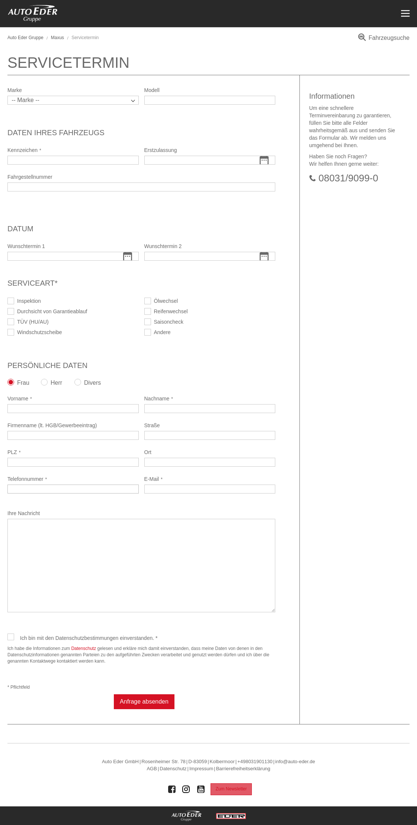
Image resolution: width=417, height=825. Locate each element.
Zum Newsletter (231, 788)
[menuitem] (383, 40)
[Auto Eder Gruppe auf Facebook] (172, 789)
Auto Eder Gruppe (25, 37)
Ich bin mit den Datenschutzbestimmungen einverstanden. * (89, 638)
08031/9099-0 (348, 178)
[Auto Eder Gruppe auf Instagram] (186, 789)
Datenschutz (83, 648)
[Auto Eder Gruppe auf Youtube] (201, 789)
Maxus (57, 37)
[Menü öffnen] (405, 13)
